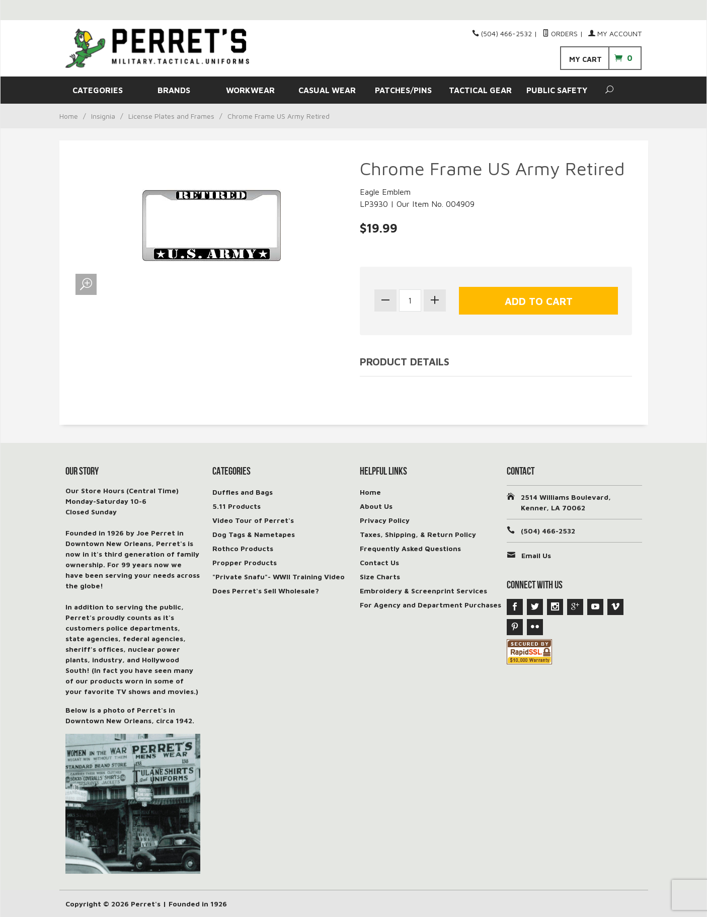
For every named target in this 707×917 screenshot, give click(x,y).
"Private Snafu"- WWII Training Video (278, 576)
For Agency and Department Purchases (430, 604)
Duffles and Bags (242, 492)
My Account (615, 33)
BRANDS (174, 90)
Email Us (536, 555)
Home (68, 116)
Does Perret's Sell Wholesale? (265, 590)
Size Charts (380, 576)
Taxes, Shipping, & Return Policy (418, 534)
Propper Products (244, 562)
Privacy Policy (385, 520)
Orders (560, 33)
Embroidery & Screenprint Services (423, 590)
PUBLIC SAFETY (556, 90)
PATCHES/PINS (403, 90)
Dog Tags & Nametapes (253, 534)
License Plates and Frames (171, 116)
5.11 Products (236, 506)
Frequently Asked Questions (410, 548)
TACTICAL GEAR (480, 90)
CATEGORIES (97, 90)
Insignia (103, 116)
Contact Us (379, 562)
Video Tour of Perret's (253, 520)
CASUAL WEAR (327, 90)
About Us (376, 506)
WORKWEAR (250, 90)
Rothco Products (242, 548)
